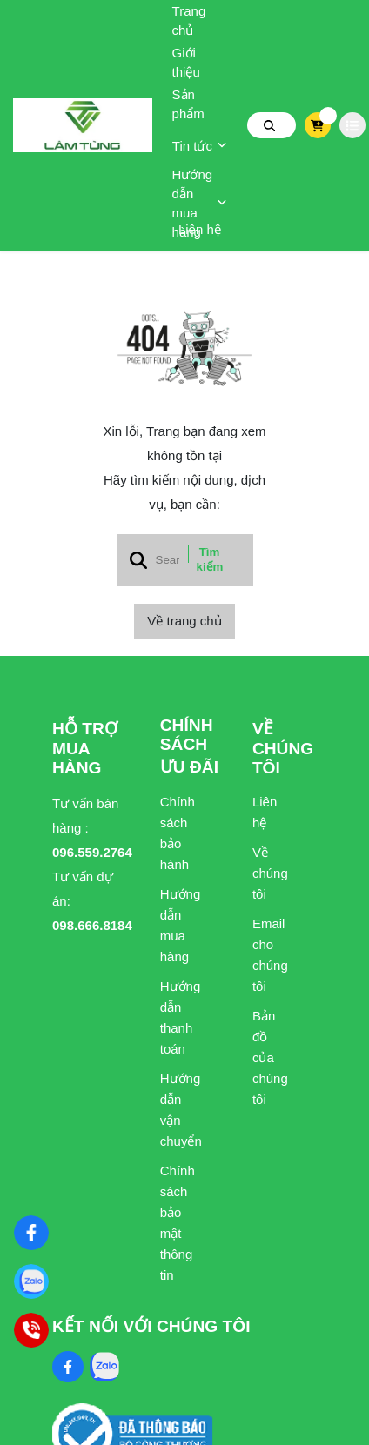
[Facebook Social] (68, 1366)
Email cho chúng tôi (269, 954)
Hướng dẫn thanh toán (177, 1017)
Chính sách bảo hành (177, 833)
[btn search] (269, 125)
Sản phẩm (188, 104)
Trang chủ (189, 20)
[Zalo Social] (104, 1366)
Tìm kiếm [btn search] (210, 559)
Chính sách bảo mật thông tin (177, 1222)
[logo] (82, 124)
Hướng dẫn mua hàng (200, 203)
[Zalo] (31, 1281)
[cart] (317, 125)
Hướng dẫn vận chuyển (177, 1109)
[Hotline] (31, 1330)
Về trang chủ (184, 620)
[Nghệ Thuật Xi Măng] (31, 1232)
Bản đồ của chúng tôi (269, 1057)
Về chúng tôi (269, 873)
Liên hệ (199, 229)
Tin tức (199, 146)
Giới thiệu (186, 62)
